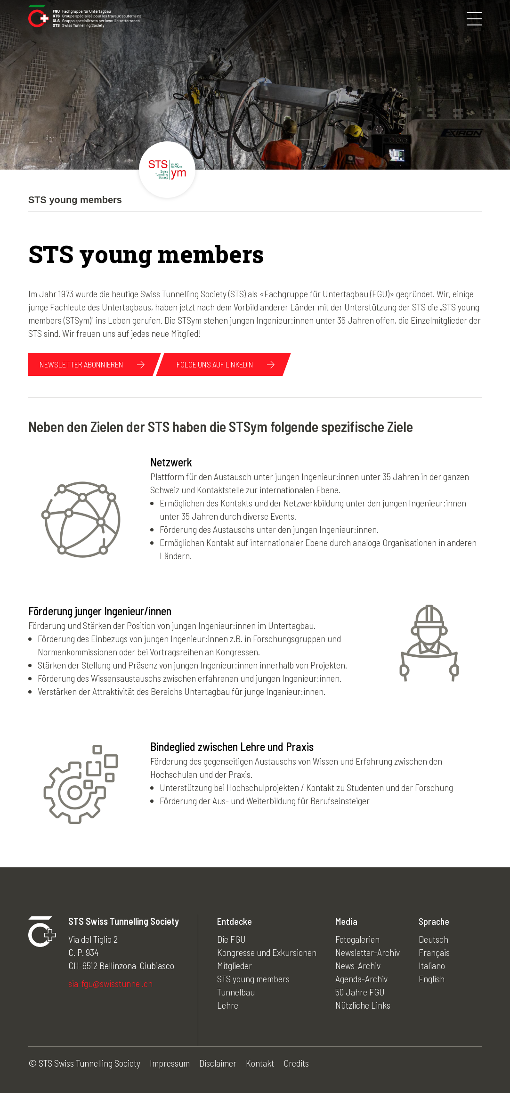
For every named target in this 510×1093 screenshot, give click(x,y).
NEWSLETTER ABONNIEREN (81, 364)
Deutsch (433, 939)
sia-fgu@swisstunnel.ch (110, 983)
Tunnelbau (236, 991)
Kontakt (260, 1063)
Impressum (170, 1063)
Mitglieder (234, 965)
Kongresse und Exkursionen (266, 952)
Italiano (432, 965)
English (432, 978)
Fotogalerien (357, 939)
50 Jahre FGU (360, 991)
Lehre (227, 1005)
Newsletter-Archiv (367, 952)
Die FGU (231, 939)
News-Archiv (357, 965)
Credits (296, 1063)
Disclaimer (217, 1063)
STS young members (253, 978)
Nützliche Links (362, 1005)
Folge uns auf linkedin (215, 364)
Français (434, 952)
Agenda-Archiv (361, 978)
